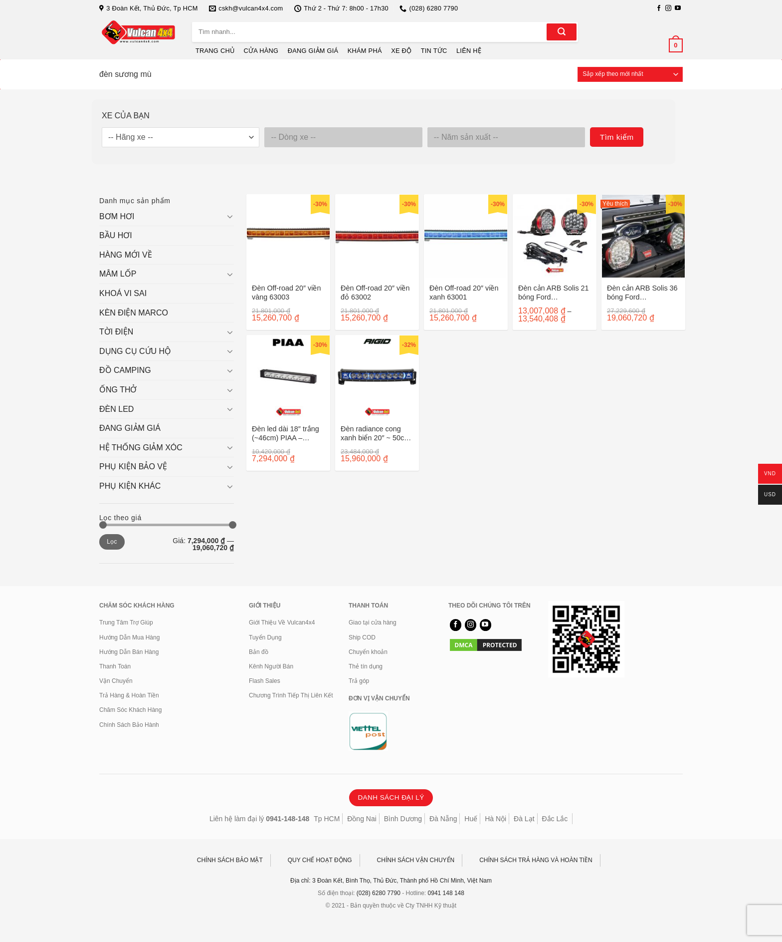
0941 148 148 (446, 893)
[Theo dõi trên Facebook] (659, 8)
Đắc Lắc (555, 819)
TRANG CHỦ (215, 50)
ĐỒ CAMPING (125, 370)
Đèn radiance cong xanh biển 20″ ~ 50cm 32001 (375, 433)
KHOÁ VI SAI (123, 293)
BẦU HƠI (115, 235)
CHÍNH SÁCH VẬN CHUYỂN (416, 860)
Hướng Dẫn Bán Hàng (129, 651)
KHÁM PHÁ (365, 50)
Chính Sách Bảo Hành (129, 724)
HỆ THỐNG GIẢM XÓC (141, 447)
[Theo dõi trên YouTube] (678, 8)
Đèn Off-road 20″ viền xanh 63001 (463, 293)
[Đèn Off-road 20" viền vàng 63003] (288, 236)
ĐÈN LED (116, 409)
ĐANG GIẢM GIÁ (313, 50)
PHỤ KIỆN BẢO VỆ (133, 466)
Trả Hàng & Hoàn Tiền (129, 695)
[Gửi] (562, 31)
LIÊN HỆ (468, 50)
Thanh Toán (115, 666)
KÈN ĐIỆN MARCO (133, 313)
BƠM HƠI (116, 216)
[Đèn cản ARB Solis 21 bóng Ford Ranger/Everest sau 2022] (554, 236)
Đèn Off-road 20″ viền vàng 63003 (286, 293)
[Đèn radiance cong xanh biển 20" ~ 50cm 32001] (377, 376)
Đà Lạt (524, 819)
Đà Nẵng (443, 819)
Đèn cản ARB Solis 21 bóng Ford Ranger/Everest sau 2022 (553, 293)
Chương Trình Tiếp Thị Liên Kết (291, 695)
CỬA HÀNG (261, 50)
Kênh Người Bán (271, 666)
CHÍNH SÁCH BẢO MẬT (230, 860)
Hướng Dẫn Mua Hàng (129, 637)
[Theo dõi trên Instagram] (668, 8)
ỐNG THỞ (118, 389)
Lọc (112, 541)
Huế (470, 819)
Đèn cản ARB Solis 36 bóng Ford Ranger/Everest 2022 (642, 293)
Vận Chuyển (116, 680)
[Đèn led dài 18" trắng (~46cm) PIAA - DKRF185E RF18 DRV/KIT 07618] (288, 376)
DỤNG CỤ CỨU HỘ (135, 351)
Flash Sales (264, 680)
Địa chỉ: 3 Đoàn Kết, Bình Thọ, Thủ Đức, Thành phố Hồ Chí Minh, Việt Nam (391, 880)
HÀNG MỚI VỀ (125, 255)
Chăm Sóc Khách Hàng (130, 709)
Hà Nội (495, 819)
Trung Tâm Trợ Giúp (126, 622)
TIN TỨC (434, 50)
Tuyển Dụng (265, 637)
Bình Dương (403, 819)
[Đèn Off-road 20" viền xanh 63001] (465, 236)
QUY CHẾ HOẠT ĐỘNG (320, 860)
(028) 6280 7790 (378, 893)
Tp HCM (327, 819)
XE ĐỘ (401, 50)
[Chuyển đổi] (230, 216)
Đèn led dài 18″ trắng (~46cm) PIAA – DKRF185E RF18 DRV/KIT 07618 (285, 433)
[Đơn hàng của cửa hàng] (630, 74)
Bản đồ (258, 651)
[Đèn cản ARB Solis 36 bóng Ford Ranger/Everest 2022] (643, 236)
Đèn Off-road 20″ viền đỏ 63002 (375, 293)
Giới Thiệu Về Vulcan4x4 (282, 622)
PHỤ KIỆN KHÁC (130, 486)
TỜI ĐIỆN (116, 331)
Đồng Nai (362, 819)
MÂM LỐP (117, 274)
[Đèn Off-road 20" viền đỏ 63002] (377, 236)
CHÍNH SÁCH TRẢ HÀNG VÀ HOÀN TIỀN (535, 860)
